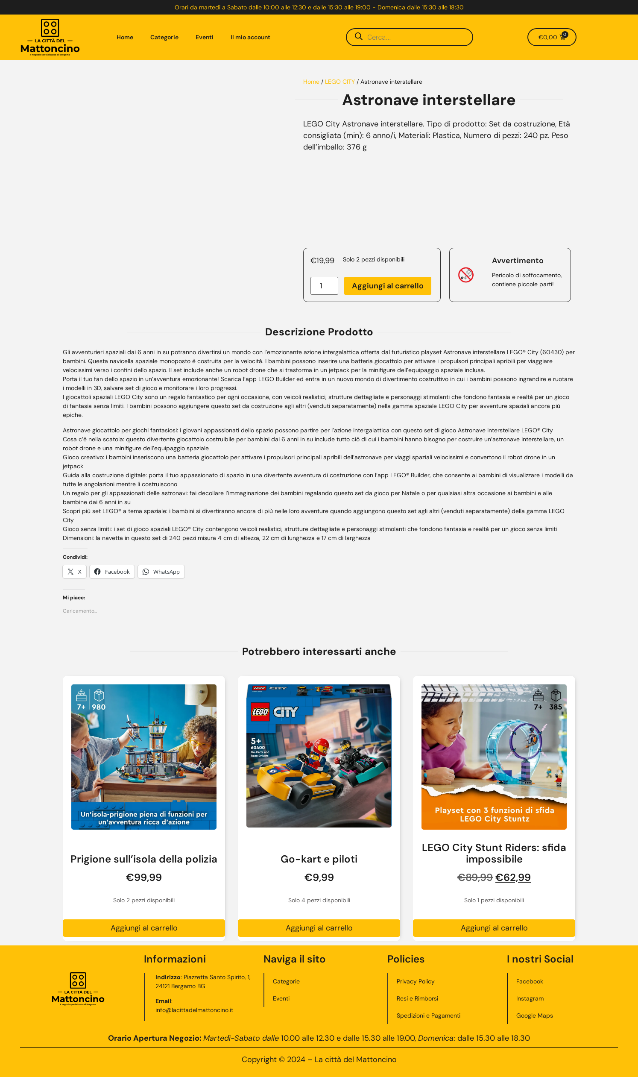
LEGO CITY (340, 81)
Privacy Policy (416, 981)
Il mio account (250, 37)
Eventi (205, 37)
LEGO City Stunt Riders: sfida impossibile (494, 853)
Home (125, 37)
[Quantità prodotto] (324, 286)
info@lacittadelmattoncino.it (194, 1010)
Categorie (164, 37)
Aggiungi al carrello (388, 286)
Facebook (529, 981)
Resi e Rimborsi (417, 998)
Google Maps (534, 1015)
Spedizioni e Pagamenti (428, 1015)
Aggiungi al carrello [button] (144, 928)
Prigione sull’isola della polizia (143, 859)
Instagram (530, 998)
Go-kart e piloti (319, 859)
